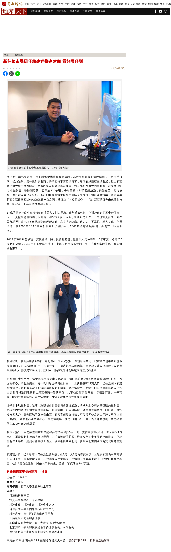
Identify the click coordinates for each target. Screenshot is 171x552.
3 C (133, 4)
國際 (79, 4)
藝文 (144, 4)
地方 (85, 4)
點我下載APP (77, 540)
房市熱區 (61, 11)
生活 (67, 4)
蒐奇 (91, 4)
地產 (162, 4)
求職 (168, 4)
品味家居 (87, 11)
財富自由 (46, 4)
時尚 (121, 4)
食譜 (156, 4)
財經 (103, 4)
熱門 (32, 4)
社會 (61, 4)
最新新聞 (35, 11)
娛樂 (109, 4)
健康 (73, 4)
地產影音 (100, 11)
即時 (26, 4)
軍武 (55, 4)
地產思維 (74, 11)
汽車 (115, 4)
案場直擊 (48, 11)
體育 (127, 4)
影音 (97, 4)
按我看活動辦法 (100, 540)
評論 (138, 4)
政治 (38, 4)
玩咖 (150, 4)
